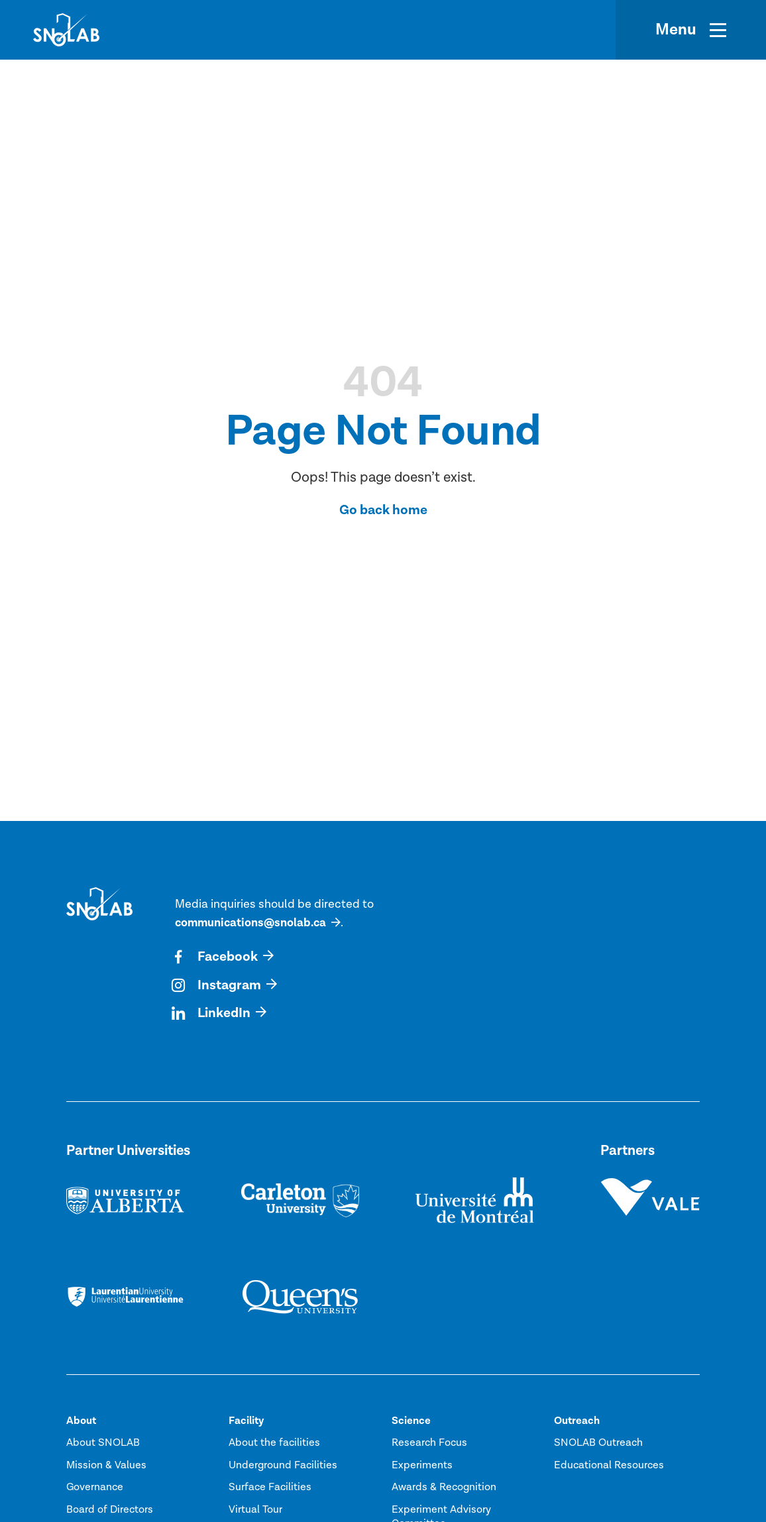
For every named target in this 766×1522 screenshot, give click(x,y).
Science (411, 1422)
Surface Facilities (270, 1489)
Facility (246, 1422)
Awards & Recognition (444, 1489)
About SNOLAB (103, 1445)
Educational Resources (609, 1467)
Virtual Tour (255, 1511)
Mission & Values (106, 1467)
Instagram (219, 986)
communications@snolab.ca (252, 923)
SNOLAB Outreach (598, 1445)
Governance (94, 1489)
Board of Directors (109, 1511)
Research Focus (429, 1445)
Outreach (577, 1422)
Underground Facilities (283, 1467)
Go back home (383, 510)
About (81, 1422)
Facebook (217, 957)
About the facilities (274, 1445)
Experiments (422, 1467)
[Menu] (691, 30)
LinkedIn (213, 1015)
